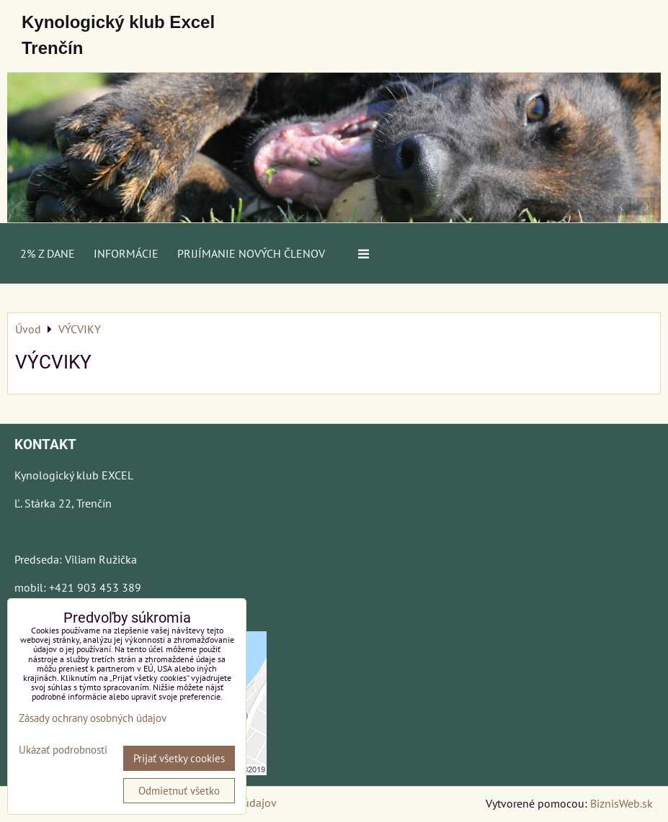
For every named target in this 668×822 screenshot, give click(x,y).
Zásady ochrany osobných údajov (92, 718)
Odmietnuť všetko (179, 791)
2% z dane (47, 253)
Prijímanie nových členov (251, 253)
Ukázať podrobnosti (63, 750)
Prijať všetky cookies (179, 758)
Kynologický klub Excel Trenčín (118, 35)
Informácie (126, 253)
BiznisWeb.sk (621, 803)
